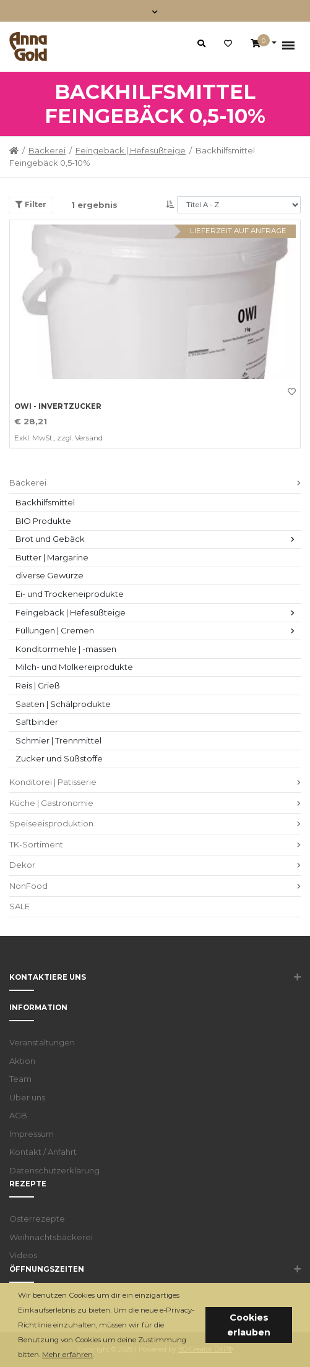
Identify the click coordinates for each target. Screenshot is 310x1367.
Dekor (22, 865)
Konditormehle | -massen (65, 649)
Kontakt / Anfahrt (43, 1152)
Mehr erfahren (67, 1354)
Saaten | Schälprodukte (63, 704)
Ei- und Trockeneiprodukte (69, 594)
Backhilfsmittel (45, 502)
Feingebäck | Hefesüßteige (130, 150)
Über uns (27, 1097)
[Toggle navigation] (155, 11)
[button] (97, 1355)
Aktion (22, 1061)
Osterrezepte (37, 1218)
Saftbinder (36, 722)
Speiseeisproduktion (51, 823)
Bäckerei (47, 150)
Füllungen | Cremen (54, 630)
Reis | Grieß (37, 685)
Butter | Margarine (51, 557)
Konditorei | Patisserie (53, 782)
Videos (23, 1255)
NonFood (28, 886)
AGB (18, 1115)
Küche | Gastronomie (51, 803)
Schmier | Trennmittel (58, 740)
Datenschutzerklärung (54, 1170)
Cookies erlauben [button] (248, 1325)
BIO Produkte (43, 521)
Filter (30, 204)
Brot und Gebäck (50, 539)
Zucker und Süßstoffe (59, 758)
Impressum (31, 1134)
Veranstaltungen (42, 1042)
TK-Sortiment (36, 844)
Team (20, 1079)
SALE (19, 906)
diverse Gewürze (49, 575)
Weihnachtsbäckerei (51, 1237)
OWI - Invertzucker (57, 406)
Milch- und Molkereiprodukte (74, 667)
